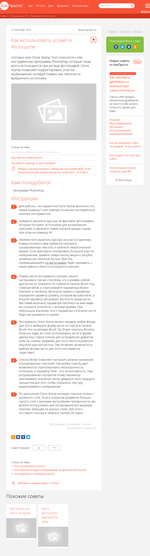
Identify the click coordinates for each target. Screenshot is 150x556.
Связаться (137, 31)
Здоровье (63, 6)
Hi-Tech (40, 6)
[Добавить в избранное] (93, 40)
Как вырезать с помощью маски (34, 474)
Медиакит (113, 31)
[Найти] (131, 5)
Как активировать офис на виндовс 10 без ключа (125, 144)
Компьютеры (80, 6)
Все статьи (125, 180)
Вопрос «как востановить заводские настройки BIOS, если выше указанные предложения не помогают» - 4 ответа (54, 170)
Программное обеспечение (43, 16)
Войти (145, 12)
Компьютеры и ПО (19, 16)
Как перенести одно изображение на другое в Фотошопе (50, 470)
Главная (3, 16)
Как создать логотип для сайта (124, 157)
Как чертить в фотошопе (26, 157)
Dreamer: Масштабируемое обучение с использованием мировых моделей (120, 127)
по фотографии (55, 263)
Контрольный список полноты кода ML (122, 169)
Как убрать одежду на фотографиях (33, 163)
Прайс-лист (124, 31)
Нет (55, 447)
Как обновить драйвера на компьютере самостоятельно (122, 83)
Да (38, 447)
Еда (30, 6)
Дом (51, 6)
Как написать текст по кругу (20, 510)
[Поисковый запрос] (117, 5)
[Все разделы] (147, 6)
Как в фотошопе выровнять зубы (50, 515)
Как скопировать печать (29, 466)
